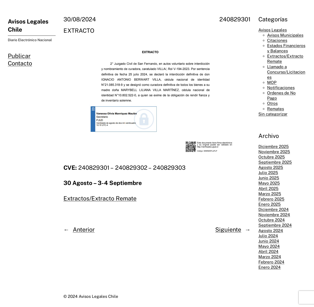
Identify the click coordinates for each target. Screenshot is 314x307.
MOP (271, 82)
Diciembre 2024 (273, 209)
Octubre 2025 (271, 156)
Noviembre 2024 (274, 214)
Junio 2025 (268, 177)
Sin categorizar (272, 114)
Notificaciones (281, 87)
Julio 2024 (268, 235)
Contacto (20, 63)
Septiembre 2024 (275, 225)
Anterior (84, 229)
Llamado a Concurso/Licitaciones (286, 72)
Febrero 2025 (271, 199)
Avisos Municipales (285, 35)
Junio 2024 (268, 241)
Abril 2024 (268, 251)
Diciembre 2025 (273, 146)
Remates (275, 108)
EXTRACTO (78, 30)
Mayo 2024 (269, 246)
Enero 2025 (269, 204)
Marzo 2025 (269, 193)
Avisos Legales (272, 29)
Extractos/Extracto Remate (100, 198)
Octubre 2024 (271, 219)
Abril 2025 (268, 188)
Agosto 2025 (270, 167)
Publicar (19, 56)
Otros (272, 103)
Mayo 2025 (269, 183)
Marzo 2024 (269, 256)
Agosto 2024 (270, 230)
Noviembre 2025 (274, 151)
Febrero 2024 (271, 262)
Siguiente (228, 229)
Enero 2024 (269, 267)
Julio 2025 (268, 172)
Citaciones (277, 40)
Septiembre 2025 (275, 162)
